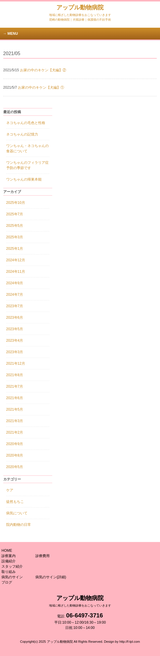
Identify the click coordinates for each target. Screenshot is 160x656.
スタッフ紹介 (12, 566)
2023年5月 (14, 329)
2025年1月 (14, 249)
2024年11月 (15, 272)
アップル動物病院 (80, 10)
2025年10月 (15, 203)
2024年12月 (15, 260)
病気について (16, 513)
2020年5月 (14, 467)
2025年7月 (14, 214)
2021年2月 (14, 432)
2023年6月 (14, 317)
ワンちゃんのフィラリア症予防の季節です (27, 165)
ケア (9, 490)
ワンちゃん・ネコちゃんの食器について (27, 148)
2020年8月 (14, 455)
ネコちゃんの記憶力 (22, 134)
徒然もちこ (15, 502)
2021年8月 (14, 375)
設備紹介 (8, 561)
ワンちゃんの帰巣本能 (24, 179)
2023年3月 (14, 352)
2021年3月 (14, 421)
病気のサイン (12, 577)
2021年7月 (14, 386)
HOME (6, 550)
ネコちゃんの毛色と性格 (25, 123)
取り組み (8, 572)
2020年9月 (14, 444)
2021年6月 (14, 398)
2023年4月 (14, 340)
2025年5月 (14, 226)
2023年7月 (14, 306)
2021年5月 (14, 409)
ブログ (6, 582)
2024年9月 (14, 283)
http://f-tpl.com (129, 641)
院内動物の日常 (18, 525)
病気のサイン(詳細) (50, 577)
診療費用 (42, 556)
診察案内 (8, 556)
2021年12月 (15, 363)
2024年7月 (14, 295)
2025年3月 (14, 237)
